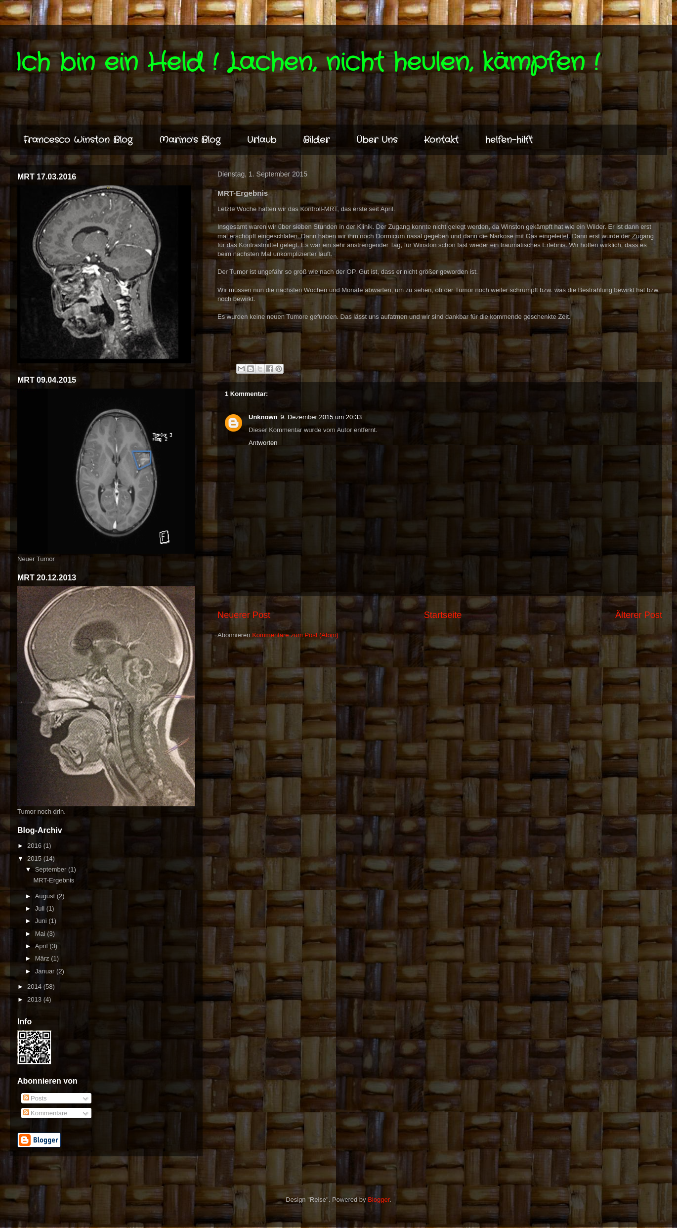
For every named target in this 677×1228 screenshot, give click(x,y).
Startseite (443, 615)
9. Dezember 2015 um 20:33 (321, 417)
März (43, 958)
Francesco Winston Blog (77, 139)
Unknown (263, 417)
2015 (35, 858)
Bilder (316, 139)
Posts (35, 1098)
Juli (40, 908)
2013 (35, 999)
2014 (35, 986)
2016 (35, 845)
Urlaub (261, 139)
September (51, 869)
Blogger (378, 1199)
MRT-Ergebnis (53, 880)
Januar (45, 971)
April (42, 946)
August (46, 896)
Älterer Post (638, 615)
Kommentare (45, 1113)
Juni (41, 920)
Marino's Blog (189, 139)
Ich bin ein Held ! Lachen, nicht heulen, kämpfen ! (307, 62)
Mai (41, 933)
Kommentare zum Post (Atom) (295, 635)
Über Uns (376, 139)
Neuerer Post (243, 615)
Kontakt (441, 139)
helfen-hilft (509, 139)
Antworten (263, 442)
